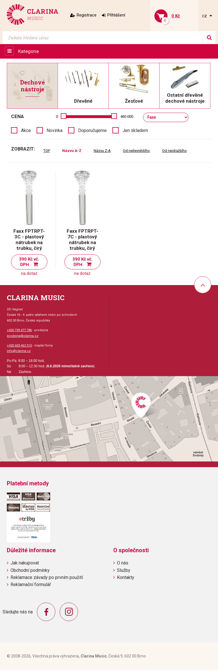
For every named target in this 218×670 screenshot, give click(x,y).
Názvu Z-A (102, 151)
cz (205, 15)
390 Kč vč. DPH (29, 262)
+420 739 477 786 (19, 330)
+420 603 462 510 (19, 345)
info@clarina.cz (19, 351)
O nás (122, 563)
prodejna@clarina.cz (22, 336)
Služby (123, 570)
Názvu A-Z (71, 151)
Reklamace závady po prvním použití (47, 577)
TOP (46, 151)
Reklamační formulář (31, 584)
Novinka (54, 130)
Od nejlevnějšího (136, 151)
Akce (26, 130)
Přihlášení (116, 15)
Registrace (87, 15)
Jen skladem (135, 130)
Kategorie (28, 51)
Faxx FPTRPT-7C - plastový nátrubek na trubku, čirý (82, 239)
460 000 (126, 116)
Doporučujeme (92, 130)
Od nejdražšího (174, 151)
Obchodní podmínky (30, 570)
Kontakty (125, 577)
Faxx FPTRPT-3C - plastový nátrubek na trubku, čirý (29, 239)
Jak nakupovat (25, 563)
